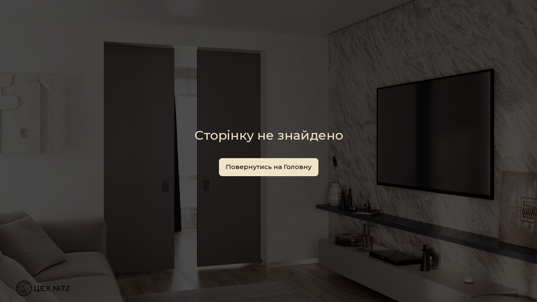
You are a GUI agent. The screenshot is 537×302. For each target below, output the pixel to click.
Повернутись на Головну (269, 167)
